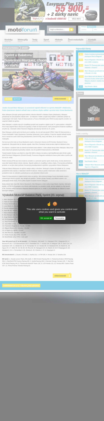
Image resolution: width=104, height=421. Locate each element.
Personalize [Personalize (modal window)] (59, 218)
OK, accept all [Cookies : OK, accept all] (46, 218)
